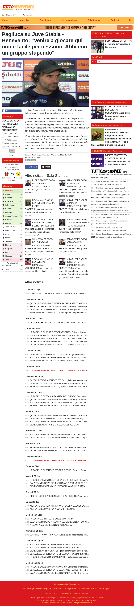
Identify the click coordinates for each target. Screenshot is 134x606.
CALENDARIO (83, 589)
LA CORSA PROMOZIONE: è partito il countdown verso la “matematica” (63, 322)
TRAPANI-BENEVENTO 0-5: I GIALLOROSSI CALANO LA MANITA (61, 447)
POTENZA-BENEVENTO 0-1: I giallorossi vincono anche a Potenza (61, 386)
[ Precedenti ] (12, 180)
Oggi (94, 62)
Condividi (31, 167)
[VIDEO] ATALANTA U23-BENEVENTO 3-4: (50, 519)
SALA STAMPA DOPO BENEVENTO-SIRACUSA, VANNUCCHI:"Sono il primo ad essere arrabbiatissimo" (39, 265)
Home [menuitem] (5, 20)
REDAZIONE (38, 589)
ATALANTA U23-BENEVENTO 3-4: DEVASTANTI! (53, 525)
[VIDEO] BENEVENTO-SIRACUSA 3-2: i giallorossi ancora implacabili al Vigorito (67, 557)
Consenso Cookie (61, 584)
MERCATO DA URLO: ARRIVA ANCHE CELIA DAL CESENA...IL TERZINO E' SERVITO (70, 506)
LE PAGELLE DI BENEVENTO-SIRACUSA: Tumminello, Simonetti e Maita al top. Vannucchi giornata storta (79, 554)
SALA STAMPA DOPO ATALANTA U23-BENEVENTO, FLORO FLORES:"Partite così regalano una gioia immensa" (73, 245)
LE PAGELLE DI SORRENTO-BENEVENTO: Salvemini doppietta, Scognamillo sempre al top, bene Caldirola (80, 332)
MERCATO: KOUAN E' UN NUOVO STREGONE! (52, 509)
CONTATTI (94, 589)
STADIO (66, 589)
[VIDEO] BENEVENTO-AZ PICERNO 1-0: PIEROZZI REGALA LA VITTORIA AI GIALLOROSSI (73, 480)
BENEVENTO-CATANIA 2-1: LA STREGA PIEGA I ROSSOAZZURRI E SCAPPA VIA (68, 361)
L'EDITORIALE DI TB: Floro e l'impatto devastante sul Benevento (60, 370)
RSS (109, 589)
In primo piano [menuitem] (69, 20)
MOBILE (102, 589)
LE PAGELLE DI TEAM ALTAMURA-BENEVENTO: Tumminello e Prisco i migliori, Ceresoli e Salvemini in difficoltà (82, 396)
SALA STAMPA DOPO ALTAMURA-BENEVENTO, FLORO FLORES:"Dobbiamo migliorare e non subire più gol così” (74, 206)
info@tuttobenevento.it (83, 603)
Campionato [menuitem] (45, 20)
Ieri (99, 62)
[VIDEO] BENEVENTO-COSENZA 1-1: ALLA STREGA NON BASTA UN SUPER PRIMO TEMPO (74, 303)
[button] (12, 151)
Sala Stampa (36, 155)
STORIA (73, 589)
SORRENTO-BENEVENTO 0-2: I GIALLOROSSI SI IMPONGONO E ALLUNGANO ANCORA (72, 338)
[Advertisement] (111, 82)
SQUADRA (48, 589)
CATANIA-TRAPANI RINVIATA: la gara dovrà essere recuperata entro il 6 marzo (66, 535)
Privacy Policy (74, 584)
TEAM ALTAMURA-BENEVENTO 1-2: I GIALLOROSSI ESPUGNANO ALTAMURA (67, 406)
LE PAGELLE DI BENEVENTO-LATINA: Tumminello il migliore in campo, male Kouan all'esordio (74, 418)
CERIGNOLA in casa (12, 147)
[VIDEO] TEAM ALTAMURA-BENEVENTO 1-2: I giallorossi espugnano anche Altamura (69, 399)
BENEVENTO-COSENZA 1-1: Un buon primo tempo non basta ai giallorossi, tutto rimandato (72, 313)
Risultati (12, 155)
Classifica (7, 186)
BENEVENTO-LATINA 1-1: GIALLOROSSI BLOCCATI (55, 425)
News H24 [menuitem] (24, 20)
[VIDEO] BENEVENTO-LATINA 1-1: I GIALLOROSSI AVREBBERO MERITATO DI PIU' (69, 415)
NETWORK (27, 589)
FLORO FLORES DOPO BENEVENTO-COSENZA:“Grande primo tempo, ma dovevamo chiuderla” (40, 186)
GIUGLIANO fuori (11, 143)
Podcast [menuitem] (115, 20)
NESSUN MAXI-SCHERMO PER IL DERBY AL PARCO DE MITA (60, 293)
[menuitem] (130, 20)
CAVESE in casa (11, 140)
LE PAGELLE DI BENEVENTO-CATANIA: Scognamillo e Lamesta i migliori (64, 354)
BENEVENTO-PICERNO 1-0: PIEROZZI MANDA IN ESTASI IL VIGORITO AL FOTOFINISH (72, 486)
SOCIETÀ (57, 589)
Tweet (46, 167)
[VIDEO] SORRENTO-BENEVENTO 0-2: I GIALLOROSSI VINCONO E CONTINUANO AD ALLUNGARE (78, 342)
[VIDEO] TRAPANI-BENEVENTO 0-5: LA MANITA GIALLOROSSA (60, 450)
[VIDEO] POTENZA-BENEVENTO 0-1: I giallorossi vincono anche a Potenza (65, 380)
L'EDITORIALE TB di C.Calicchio (108, 33)
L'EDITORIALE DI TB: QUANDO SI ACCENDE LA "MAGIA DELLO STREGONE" (67, 460)
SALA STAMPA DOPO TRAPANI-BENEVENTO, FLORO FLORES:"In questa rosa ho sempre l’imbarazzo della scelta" (74, 225)
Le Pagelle (97, 125)
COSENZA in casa (11, 133)
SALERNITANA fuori (12, 137)
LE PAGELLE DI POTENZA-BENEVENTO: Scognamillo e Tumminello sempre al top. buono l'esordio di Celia (79, 383)
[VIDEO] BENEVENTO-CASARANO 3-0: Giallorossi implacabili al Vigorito (63, 567)
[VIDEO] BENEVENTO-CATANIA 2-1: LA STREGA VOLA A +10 (59, 345)
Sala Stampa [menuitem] (94, 20)
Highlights (97, 151)
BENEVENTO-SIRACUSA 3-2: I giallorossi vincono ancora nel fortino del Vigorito (67, 551)
